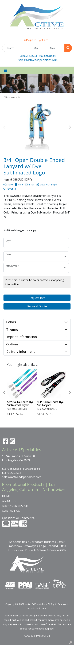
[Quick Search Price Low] (40, 48)
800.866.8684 (47, 56)
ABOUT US (9, 501)
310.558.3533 (28, 56)
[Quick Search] (17, 48)
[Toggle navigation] (5, 70)
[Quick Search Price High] (56, 48)
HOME (6, 496)
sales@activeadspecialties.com (37, 60)
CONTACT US (11, 511)
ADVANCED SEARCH (15, 506)
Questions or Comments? (18, 518)
